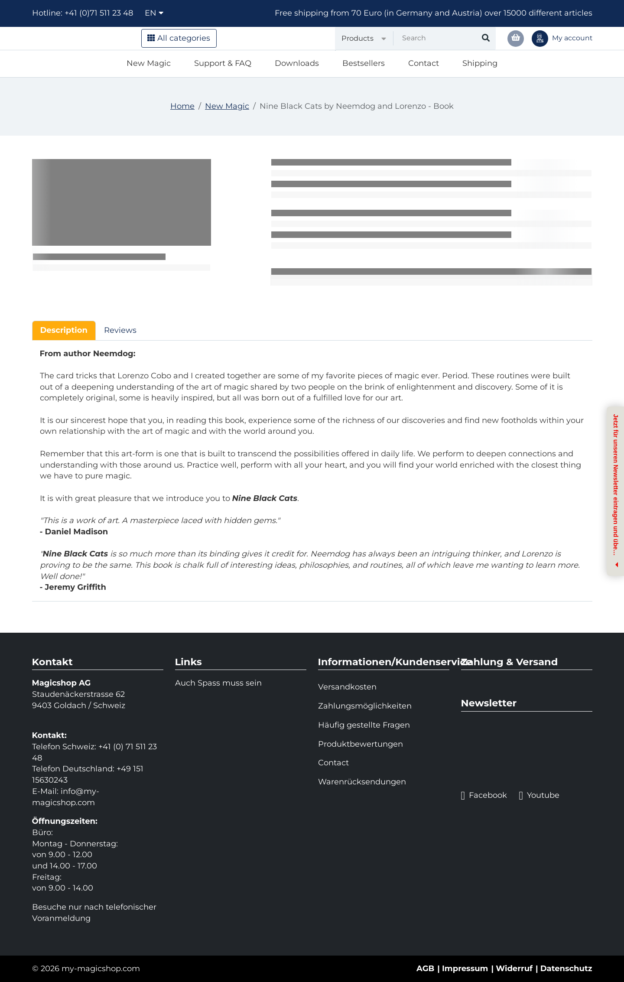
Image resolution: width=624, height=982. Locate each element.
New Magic (149, 63)
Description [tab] (64, 330)
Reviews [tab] (120, 330)
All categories (178, 38)
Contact (423, 63)
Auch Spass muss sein (218, 683)
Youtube (539, 796)
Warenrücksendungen (362, 782)
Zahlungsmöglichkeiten (365, 706)
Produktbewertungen (360, 744)
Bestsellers (363, 63)
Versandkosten (347, 687)
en (154, 13)
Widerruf (514, 968)
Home (182, 106)
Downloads (297, 63)
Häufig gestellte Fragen (364, 725)
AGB (425, 968)
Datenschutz (566, 968)
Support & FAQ (222, 63)
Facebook (484, 796)
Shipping (479, 63)
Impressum (465, 968)
